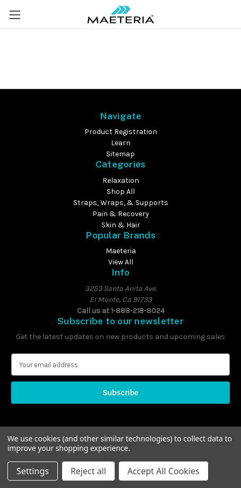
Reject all (88, 471)
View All (120, 262)
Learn (121, 142)
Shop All (121, 191)
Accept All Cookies (163, 471)
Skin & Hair (120, 224)
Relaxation (120, 180)
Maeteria (121, 250)
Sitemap (120, 153)
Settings (32, 471)
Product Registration (120, 131)
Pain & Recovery (120, 213)
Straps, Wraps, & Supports (120, 202)
